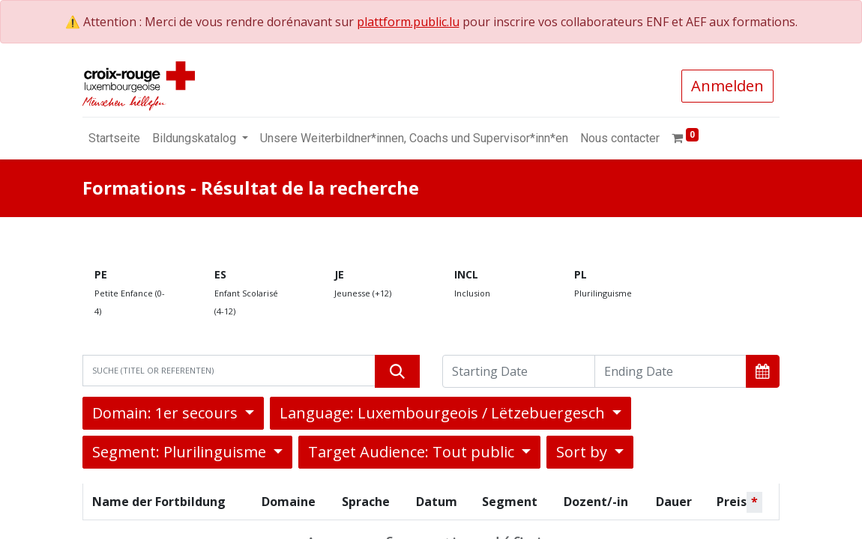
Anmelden (727, 86)
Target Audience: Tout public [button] (413, 452)
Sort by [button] (583, 452)
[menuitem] (114, 138)
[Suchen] (397, 371)
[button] (763, 371)
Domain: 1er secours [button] (166, 413)
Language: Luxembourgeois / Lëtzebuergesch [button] (444, 413)
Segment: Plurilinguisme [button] (181, 452)
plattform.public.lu (408, 21)
